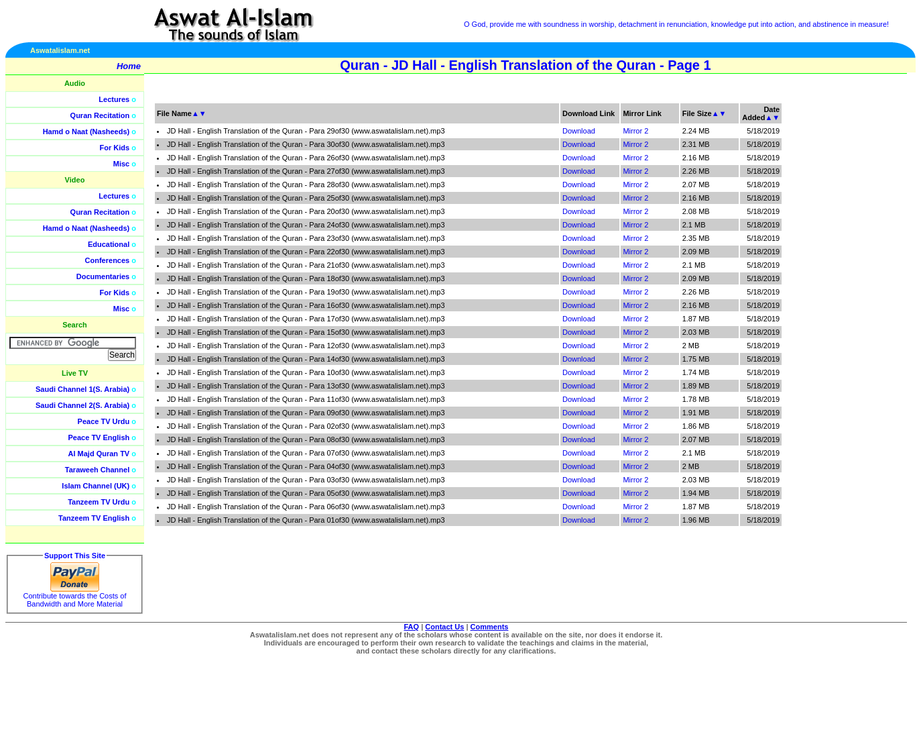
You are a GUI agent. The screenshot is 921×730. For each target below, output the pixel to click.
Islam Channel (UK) (95, 486)
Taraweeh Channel (97, 470)
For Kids (115, 148)
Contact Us (444, 627)
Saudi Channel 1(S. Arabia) (82, 389)
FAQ (412, 627)
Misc (121, 164)
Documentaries (102, 276)
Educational (108, 244)
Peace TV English (99, 437)
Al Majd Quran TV (99, 454)
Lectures (114, 99)
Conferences (107, 260)
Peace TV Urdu (104, 421)
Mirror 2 (635, 131)
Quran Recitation (100, 115)
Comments (490, 627)
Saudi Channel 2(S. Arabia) (82, 405)
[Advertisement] (857, 302)
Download (578, 131)
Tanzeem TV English (93, 518)
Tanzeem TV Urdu (98, 502)
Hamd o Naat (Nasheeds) (86, 131)
